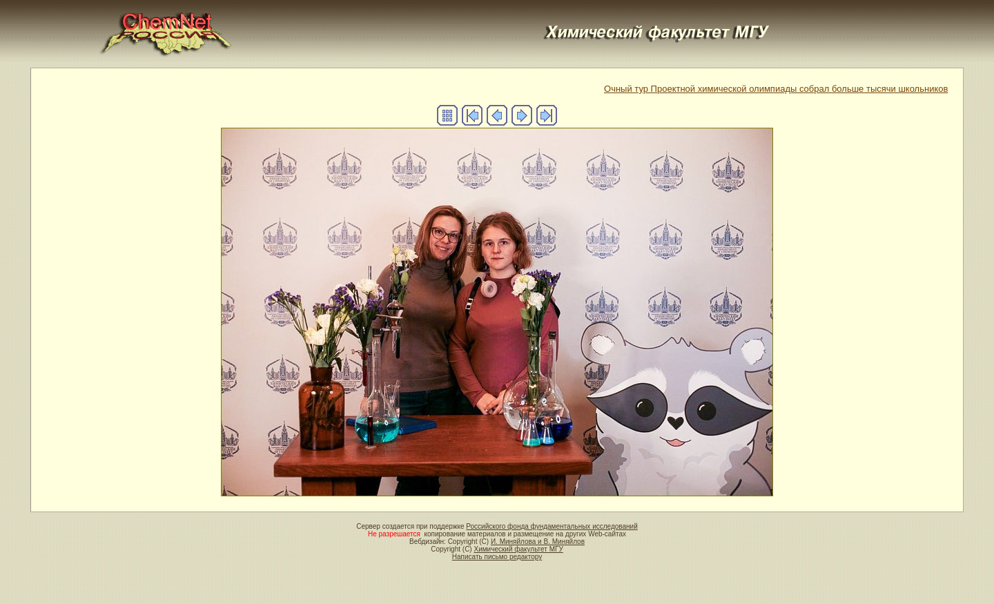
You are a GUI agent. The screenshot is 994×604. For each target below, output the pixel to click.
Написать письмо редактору (497, 557)
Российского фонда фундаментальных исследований (551, 526)
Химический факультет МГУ (518, 549)
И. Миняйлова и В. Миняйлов (538, 541)
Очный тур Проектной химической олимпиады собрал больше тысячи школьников (776, 89)
